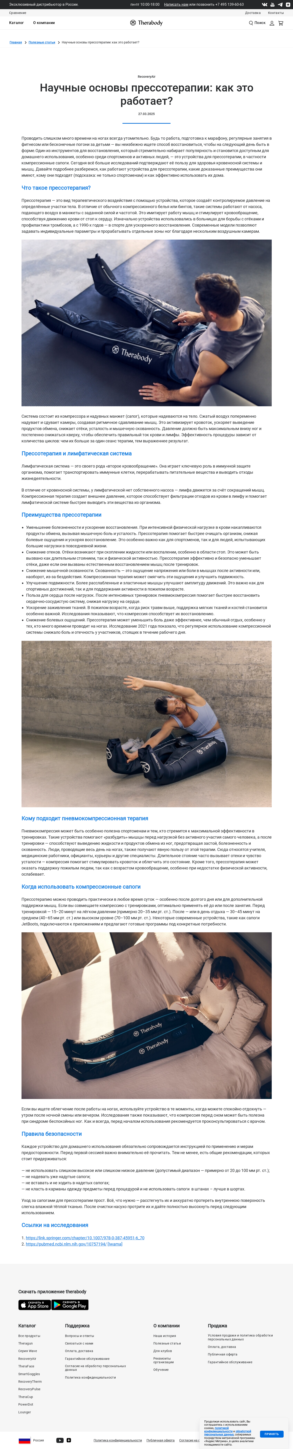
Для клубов (162, 1351)
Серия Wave (27, 1351)
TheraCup (25, 1397)
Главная (16, 42)
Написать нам (176, 4)
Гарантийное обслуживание (87, 1359)
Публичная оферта (223, 1354)
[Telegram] (280, 4)
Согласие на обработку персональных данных (95, 1367)
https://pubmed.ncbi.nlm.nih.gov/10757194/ (66, 1244)
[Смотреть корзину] (281, 23)
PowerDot (25, 1404)
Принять (272, 1434)
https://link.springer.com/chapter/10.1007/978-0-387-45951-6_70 (85, 1237)
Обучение (160, 1369)
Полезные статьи (42, 42)
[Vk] (264, 4)
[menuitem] (16, 22)
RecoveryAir (27, 1359)
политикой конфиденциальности (218, 1430)
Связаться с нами (79, 1343)
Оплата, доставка (79, 1351)
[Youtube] (272, 4)
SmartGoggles (29, 1374)
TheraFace (26, 1366)
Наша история (164, 1336)
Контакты (276, 13)
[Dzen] (288, 4)
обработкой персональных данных (227, 1433)
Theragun (25, 1343)
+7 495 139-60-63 (229, 4)
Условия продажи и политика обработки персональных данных (240, 1337)
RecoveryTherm (30, 1381)
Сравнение (17, 13)
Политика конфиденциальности (90, 1377)
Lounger (24, 1412)
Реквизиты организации (163, 1360)
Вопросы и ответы (79, 1336)
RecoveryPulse (29, 1389)
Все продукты (29, 1336)
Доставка (253, 13)
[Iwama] (115, 1244)
